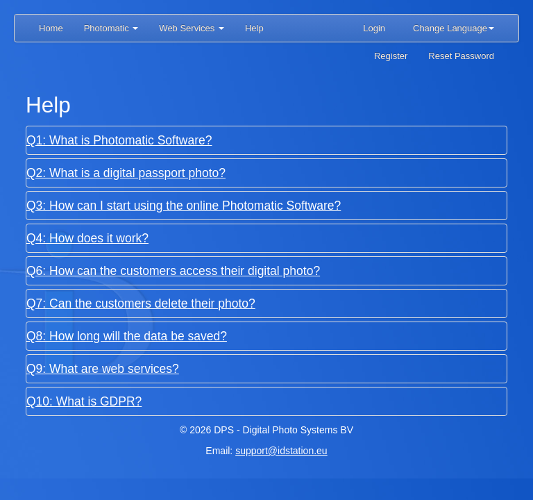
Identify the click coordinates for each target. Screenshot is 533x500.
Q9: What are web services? (102, 369)
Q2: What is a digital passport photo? (126, 173)
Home (51, 28)
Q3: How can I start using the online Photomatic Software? (183, 205)
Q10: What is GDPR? (84, 401)
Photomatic (111, 28)
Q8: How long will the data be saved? (126, 336)
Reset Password (461, 56)
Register (390, 56)
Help (254, 28)
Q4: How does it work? (87, 238)
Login (374, 28)
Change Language (453, 28)
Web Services (191, 28)
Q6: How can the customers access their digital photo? (173, 271)
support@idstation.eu (281, 450)
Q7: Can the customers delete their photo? (140, 303)
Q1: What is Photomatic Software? (119, 140)
